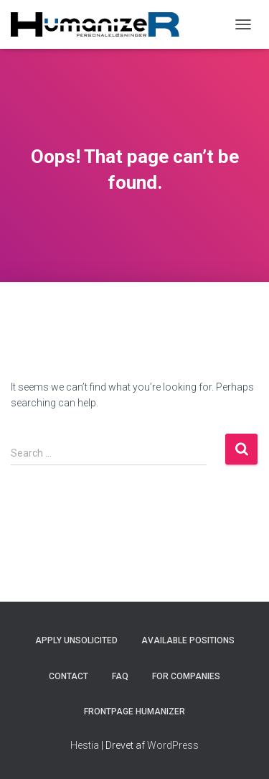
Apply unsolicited (76, 640)
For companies (186, 676)
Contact (68, 676)
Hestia (84, 745)
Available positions (188, 640)
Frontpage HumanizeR (134, 711)
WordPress (173, 745)
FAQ (120, 676)
